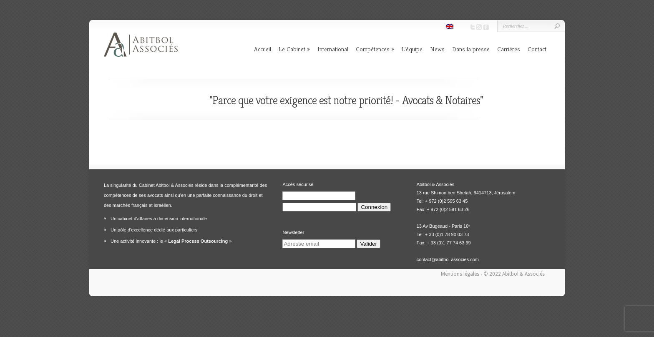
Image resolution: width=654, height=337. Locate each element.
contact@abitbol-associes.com (448, 259)
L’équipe (412, 49)
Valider (368, 244)
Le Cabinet (292, 49)
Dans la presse (471, 49)
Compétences (373, 49)
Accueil (262, 49)
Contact (537, 49)
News (437, 49)
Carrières (508, 49)
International (332, 49)
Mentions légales (460, 274)
